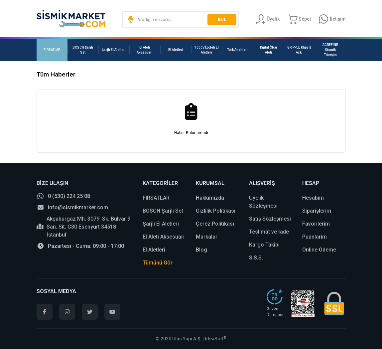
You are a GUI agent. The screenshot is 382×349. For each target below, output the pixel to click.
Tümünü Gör (158, 263)
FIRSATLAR (156, 198)
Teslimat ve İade (269, 232)
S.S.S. (256, 258)
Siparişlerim (316, 211)
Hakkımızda (210, 198)
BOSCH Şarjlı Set (163, 211)
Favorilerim (316, 224)
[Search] (180, 19)
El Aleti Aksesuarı (164, 237)
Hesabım (313, 198)
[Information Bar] (332, 19)
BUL (221, 19)
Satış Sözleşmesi (270, 219)
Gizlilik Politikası (215, 211)
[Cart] (299, 19)
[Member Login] (268, 19)
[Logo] (71, 18)
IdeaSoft (215, 338)
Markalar (206, 237)
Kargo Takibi (264, 245)
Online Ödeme (319, 250)
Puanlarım (314, 237)
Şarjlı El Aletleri (161, 224)
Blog (201, 250)
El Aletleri (154, 250)
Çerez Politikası (215, 224)
